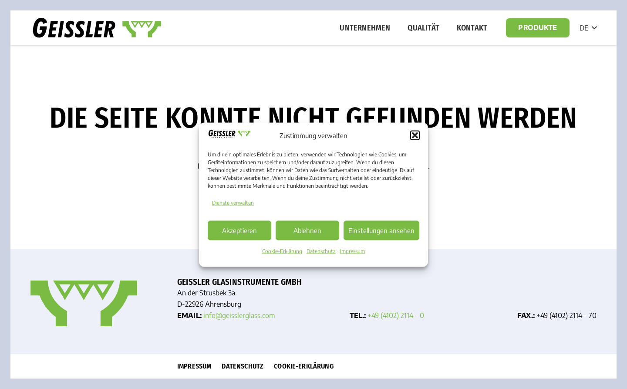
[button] (415, 135)
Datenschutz (321, 250)
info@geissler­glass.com (239, 315)
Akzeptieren (239, 230)
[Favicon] (83, 303)
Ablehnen (307, 230)
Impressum (352, 250)
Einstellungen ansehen (381, 230)
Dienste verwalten (233, 202)
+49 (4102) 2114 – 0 (395, 315)
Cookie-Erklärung (282, 250)
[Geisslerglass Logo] (97, 28)
